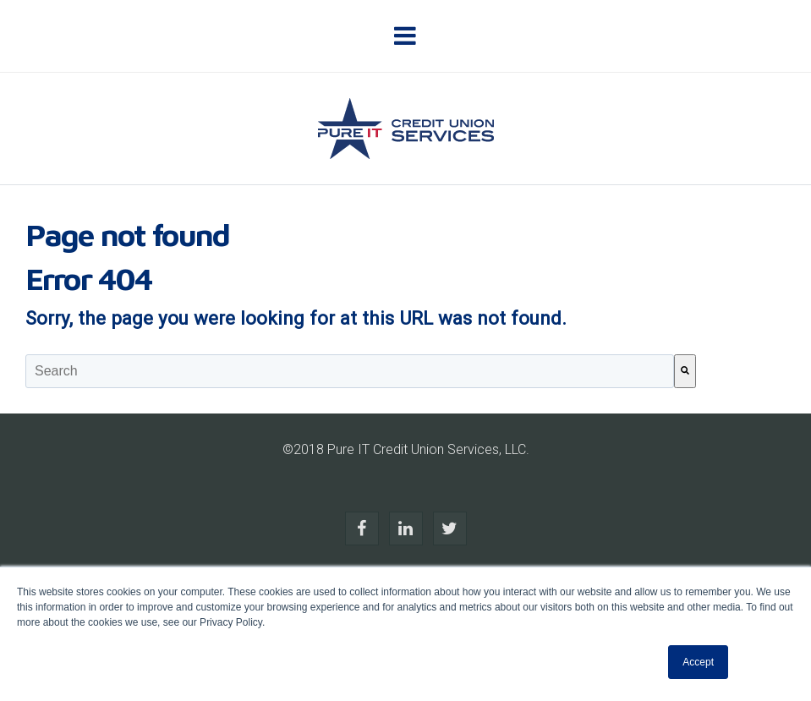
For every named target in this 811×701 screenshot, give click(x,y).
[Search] (685, 371)
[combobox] (349, 371)
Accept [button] (698, 662)
